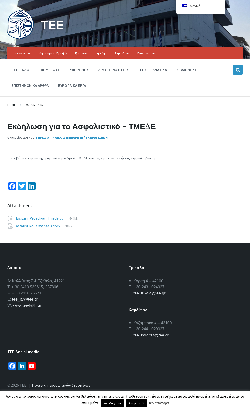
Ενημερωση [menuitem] (49, 69)
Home (11, 105)
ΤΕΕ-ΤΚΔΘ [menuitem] (20, 69)
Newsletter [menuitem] (23, 53)
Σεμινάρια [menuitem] (122, 53)
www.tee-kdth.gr (27, 305)
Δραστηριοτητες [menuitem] (113, 69)
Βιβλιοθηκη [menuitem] (186, 69)
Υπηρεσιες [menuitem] (79, 69)
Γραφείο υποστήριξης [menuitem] (91, 53)
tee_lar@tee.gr (25, 299)
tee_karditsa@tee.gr (151, 335)
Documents (34, 105)
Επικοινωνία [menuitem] (146, 53)
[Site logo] (20, 37)
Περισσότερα (158, 403)
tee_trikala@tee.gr (150, 293)
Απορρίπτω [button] (136, 403)
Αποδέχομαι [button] (112, 403)
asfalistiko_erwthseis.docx (38, 225)
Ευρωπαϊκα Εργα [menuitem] (72, 85)
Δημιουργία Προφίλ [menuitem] (53, 53)
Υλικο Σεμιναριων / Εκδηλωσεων (80, 137)
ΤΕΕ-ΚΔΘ (42, 137)
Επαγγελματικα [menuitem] (153, 69)
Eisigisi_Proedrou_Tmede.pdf (41, 218)
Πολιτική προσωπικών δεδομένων (61, 385)
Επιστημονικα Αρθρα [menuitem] (30, 85)
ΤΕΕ (52, 24)
